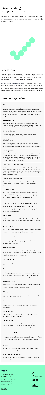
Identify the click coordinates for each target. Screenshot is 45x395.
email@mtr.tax (38, 376)
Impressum (3, 388)
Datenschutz (4, 389)
